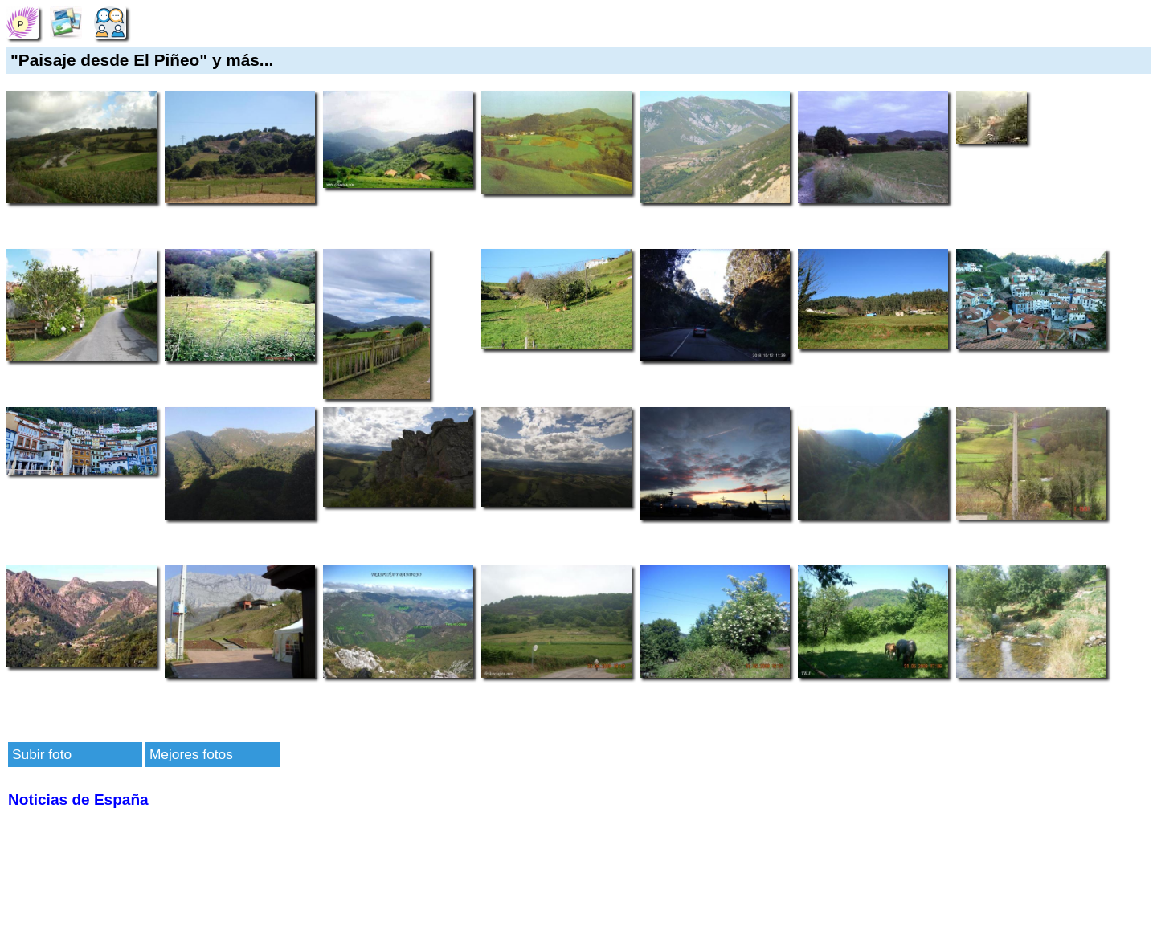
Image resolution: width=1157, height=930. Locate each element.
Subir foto (42, 754)
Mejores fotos (191, 754)
